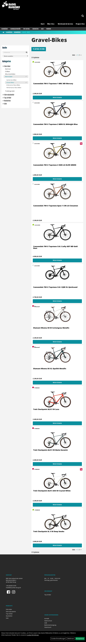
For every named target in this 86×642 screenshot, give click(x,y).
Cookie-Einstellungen (58, 639)
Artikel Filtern (39, 49)
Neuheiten (35, 29)
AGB (45, 623)
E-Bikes (7, 71)
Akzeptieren (80, 639)
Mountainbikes (10, 74)
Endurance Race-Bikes (13, 85)
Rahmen (8, 69)
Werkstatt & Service (65, 24)
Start (42, 24)
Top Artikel (26, 29)
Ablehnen (70, 639)
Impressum (47, 627)
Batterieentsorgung (50, 625)
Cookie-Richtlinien (33, 635)
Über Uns (51, 24)
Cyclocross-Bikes (11, 80)
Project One (80, 24)
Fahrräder (4, 29)
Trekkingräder (10, 91)
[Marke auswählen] (15, 56)
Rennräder (17, 32)
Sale (42, 29)
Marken (48, 29)
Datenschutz (48, 621)
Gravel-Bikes (26, 32)
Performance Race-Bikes (13, 87)
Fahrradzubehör (15, 29)
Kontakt (46, 618)
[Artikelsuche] (83, 15)
